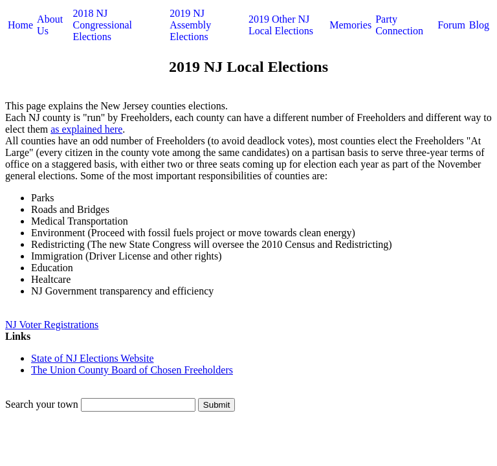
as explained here (86, 129)
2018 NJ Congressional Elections (102, 25)
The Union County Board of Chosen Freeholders (132, 369)
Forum (451, 24)
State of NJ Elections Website (92, 358)
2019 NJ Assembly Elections (190, 25)
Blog (479, 24)
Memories (350, 24)
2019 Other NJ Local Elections (280, 25)
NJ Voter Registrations (51, 324)
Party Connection (399, 25)
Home (20, 24)
